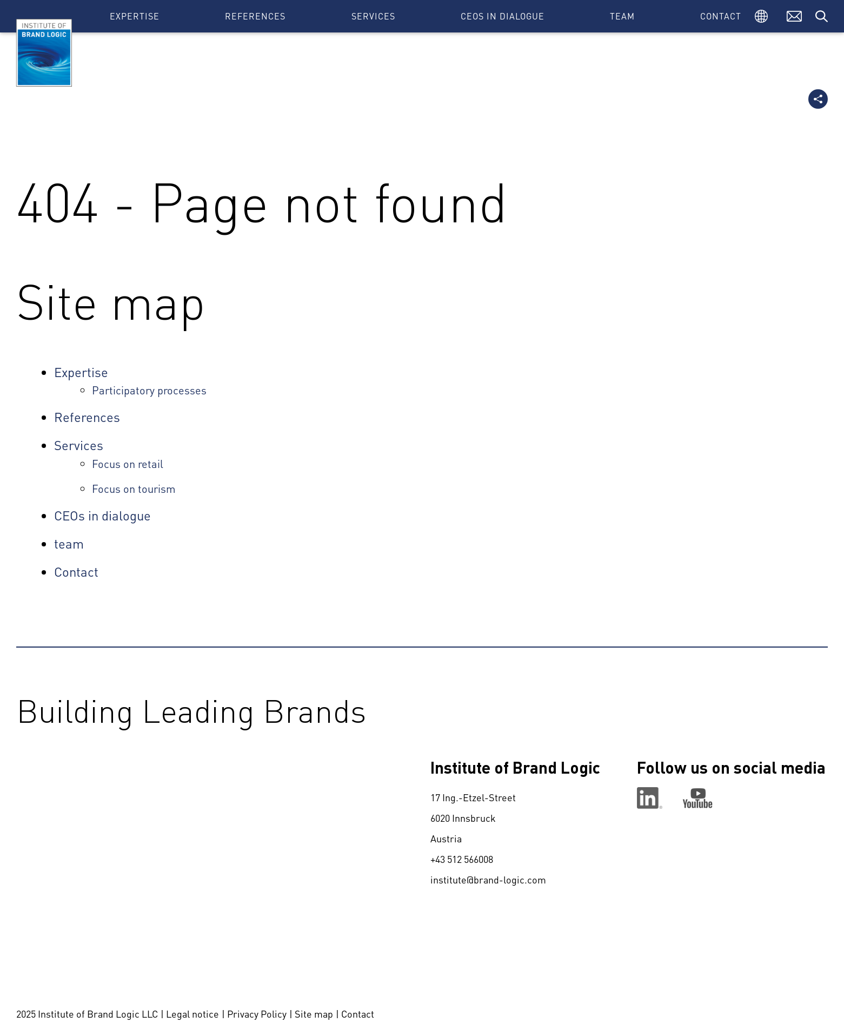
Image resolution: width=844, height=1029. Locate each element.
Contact (720, 16)
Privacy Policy (257, 1013)
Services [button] (373, 16)
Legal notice (192, 1013)
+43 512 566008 (461, 859)
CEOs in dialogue (502, 16)
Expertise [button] (135, 16)
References (255, 16)
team (622, 16)
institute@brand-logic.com (488, 879)
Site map (314, 1013)
